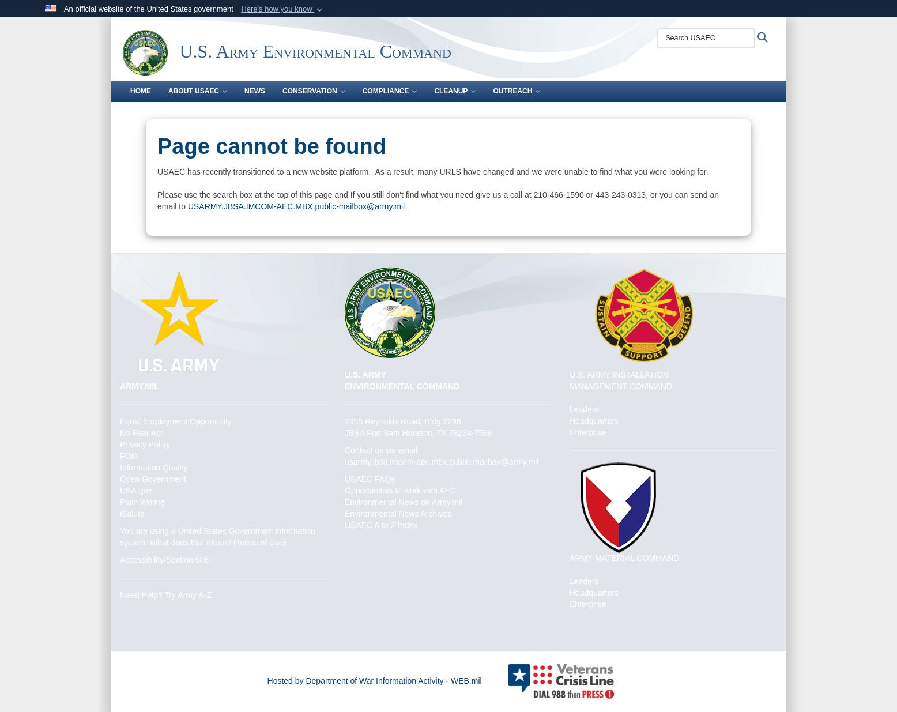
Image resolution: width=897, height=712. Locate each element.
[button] (283, 9)
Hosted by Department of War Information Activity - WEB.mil (374, 680)
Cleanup (455, 91)
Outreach (516, 91)
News (254, 91)
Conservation (313, 91)
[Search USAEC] (706, 38)
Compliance (390, 91)
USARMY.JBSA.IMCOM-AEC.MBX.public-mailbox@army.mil (296, 206)
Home (140, 91)
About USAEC (197, 91)
